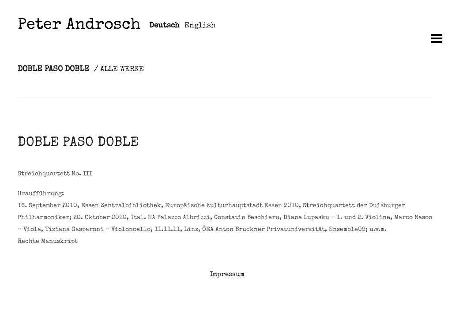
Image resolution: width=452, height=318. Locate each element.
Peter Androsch (79, 26)
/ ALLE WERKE (119, 69)
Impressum (227, 274)
